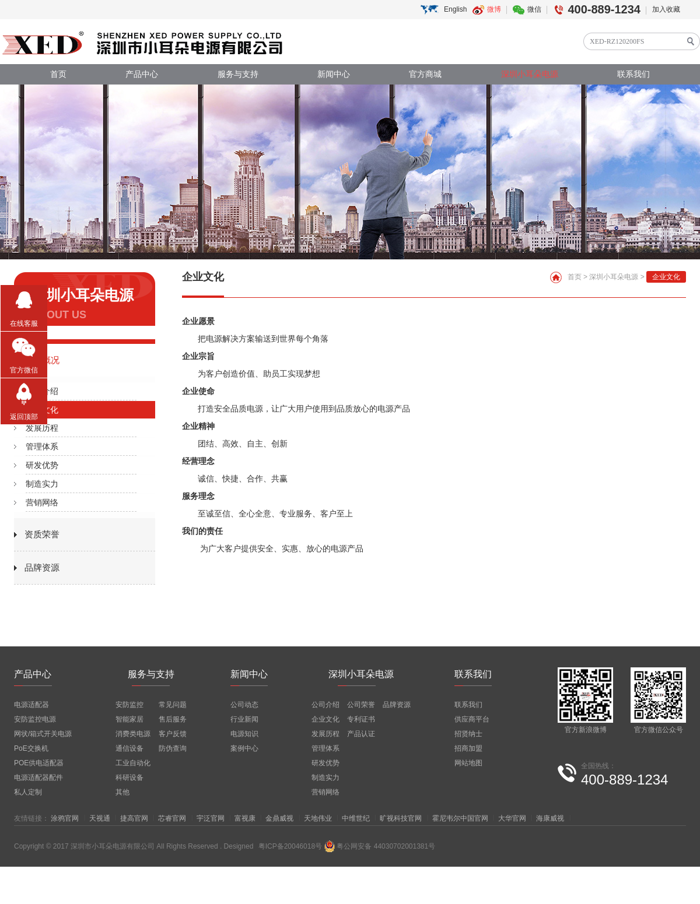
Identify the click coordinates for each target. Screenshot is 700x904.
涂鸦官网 (65, 818)
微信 (534, 9)
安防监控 (130, 705)
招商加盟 (468, 748)
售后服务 (173, 719)
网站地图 (468, 763)
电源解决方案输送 (238, 338)
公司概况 (42, 360)
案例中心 (244, 748)
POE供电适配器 (39, 763)
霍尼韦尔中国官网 (460, 818)
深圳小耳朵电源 (529, 74)
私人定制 (28, 792)
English (455, 9)
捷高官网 (134, 818)
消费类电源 (133, 734)
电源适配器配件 (38, 777)
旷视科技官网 (401, 818)
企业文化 (42, 409)
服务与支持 (238, 74)
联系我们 (633, 74)
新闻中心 (333, 74)
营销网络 (42, 502)
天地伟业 (318, 818)
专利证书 (361, 719)
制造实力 (42, 483)
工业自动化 (133, 763)
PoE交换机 (31, 748)
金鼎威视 (279, 818)
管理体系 (42, 446)
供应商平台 (471, 719)
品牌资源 (42, 567)
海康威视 (550, 818)
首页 (58, 74)
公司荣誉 (361, 705)
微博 (494, 9)
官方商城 (425, 74)
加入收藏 (666, 9)
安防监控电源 (35, 719)
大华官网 (512, 818)
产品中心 (141, 74)
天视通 (99, 818)
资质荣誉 (42, 534)
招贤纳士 (468, 734)
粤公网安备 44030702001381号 (379, 846)
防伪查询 (173, 748)
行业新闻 (244, 719)
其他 (123, 792)
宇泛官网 (211, 818)
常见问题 (173, 705)
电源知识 (244, 734)
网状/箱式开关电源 (43, 734)
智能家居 (130, 719)
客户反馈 (173, 734)
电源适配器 (31, 705)
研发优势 (42, 465)
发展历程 (42, 427)
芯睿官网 (172, 818)
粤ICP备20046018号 (290, 846)
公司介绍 (42, 391)
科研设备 (130, 777)
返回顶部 (24, 417)
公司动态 (244, 705)
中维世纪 (356, 818)
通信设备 (130, 748)
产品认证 (361, 734)
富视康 (245, 818)
